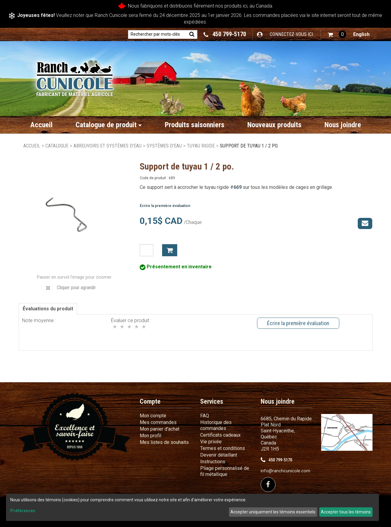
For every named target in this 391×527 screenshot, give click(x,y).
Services (211, 401)
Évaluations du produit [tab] (48, 309)
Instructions (212, 461)
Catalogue (56, 146)
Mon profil (150, 435)
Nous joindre (342, 125)
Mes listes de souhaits (164, 442)
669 (237, 187)
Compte (150, 401)
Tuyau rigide (201, 146)
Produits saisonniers (194, 125)
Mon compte (153, 416)
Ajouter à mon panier (169, 250)
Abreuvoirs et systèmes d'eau (107, 146)
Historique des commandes (216, 425)
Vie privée (211, 442)
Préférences (22, 510)
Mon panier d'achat (159, 429)
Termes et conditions (222, 448)
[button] (337, 34)
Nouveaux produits (274, 125)
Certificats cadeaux (220, 435)
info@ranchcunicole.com (285, 471)
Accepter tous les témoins (346, 511)
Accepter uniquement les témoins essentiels (272, 511)
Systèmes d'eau (164, 146)
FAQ (204, 416)
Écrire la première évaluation (165, 206)
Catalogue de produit (109, 125)
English (361, 34)
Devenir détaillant (218, 455)
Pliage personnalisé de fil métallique (224, 471)
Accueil (41, 125)
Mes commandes (158, 422)
